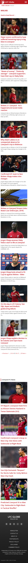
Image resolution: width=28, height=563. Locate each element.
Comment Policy (14, 547)
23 (11, 353)
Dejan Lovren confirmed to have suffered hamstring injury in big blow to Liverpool (13, 39)
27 (18, 353)
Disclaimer (14, 544)
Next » (24, 353)
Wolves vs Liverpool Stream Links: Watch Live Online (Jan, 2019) (14, 209)
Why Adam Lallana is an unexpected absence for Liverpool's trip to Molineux (11, 142)
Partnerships (14, 539)
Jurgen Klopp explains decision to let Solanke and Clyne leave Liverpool (14, 340)
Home (2, 5)
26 (16, 353)
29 (21, 353)
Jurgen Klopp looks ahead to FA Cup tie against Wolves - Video (13, 273)
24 (13, 353)
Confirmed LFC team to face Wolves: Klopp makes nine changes (12, 176)
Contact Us (14, 533)
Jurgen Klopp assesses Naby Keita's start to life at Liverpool (13, 241)
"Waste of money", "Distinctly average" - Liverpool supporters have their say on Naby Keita (13, 73)
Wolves (7, 5)
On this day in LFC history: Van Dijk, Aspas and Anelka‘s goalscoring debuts (13, 306)
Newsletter (14, 531)
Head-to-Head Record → (8, 15)
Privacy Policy (14, 542)
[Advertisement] (14, 366)
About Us (14, 536)
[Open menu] (25, 2)
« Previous (5, 353)
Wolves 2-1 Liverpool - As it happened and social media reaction (11, 107)
